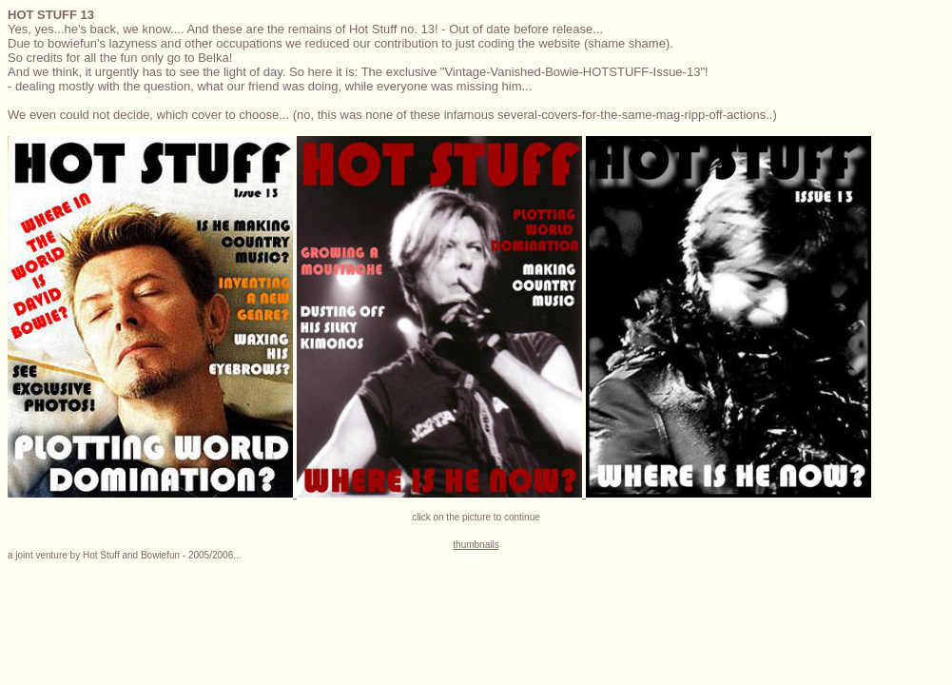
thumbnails (475, 544)
